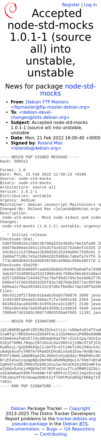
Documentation (22, 429)
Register (71, 4)
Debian (18, 408)
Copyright (79, 408)
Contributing (53, 434)
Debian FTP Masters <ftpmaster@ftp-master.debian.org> (50, 104)
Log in (90, 4)
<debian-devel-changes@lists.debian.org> (40, 115)
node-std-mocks (68, 90)
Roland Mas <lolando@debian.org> (36, 145)
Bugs (52, 429)
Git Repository (79, 429)
